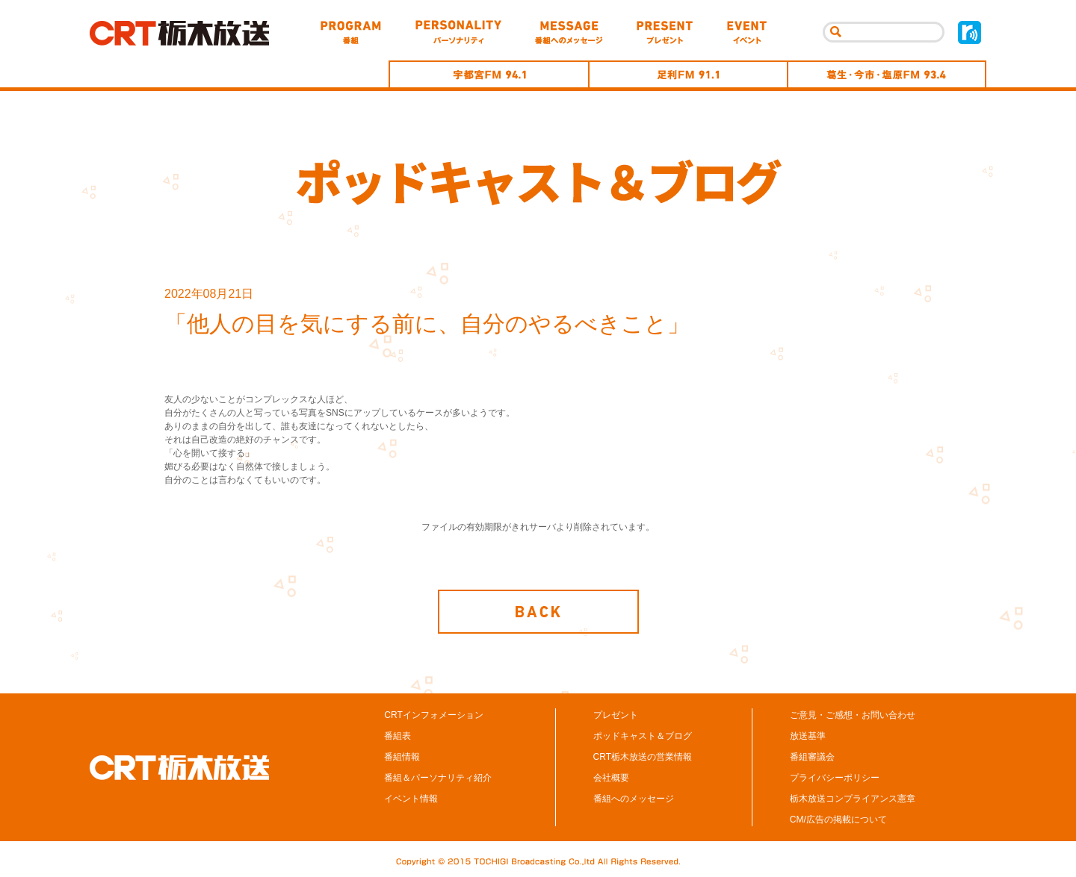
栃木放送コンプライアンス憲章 (852, 798)
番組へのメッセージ (633, 798)
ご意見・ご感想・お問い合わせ (852, 715)
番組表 (397, 736)
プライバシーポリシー (834, 778)
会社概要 (611, 778)
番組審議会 (812, 757)
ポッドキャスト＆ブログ (642, 736)
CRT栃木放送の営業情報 (642, 757)
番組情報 (402, 757)
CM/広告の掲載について (838, 819)
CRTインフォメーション (433, 715)
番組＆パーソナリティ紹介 (438, 778)
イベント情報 (411, 798)
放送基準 (808, 736)
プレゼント (615, 715)
